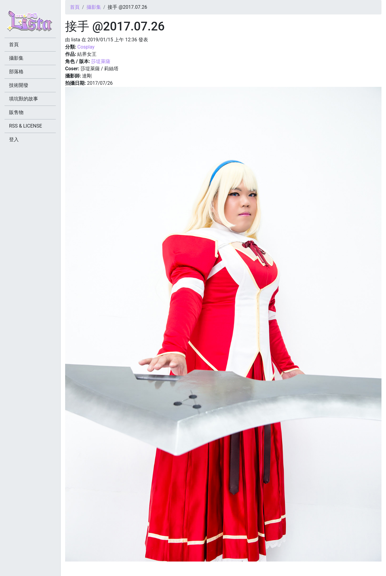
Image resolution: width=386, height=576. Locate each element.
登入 (14, 139)
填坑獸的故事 (23, 99)
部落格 (16, 71)
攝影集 (94, 7)
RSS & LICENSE (25, 126)
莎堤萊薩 (100, 61)
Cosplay (85, 47)
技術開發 (18, 85)
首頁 (75, 7)
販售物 (16, 112)
